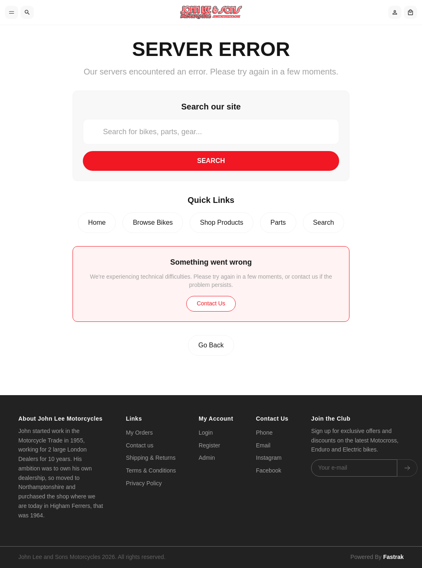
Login (206, 432)
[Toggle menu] (11, 12)
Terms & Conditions (151, 470)
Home (97, 222)
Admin (207, 457)
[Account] (394, 12)
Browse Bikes (153, 222)
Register (209, 445)
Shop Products (221, 222)
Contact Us (211, 303)
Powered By (376, 557)
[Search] (27, 12)
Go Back (210, 345)
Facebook (268, 470)
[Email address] (354, 468)
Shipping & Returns (151, 457)
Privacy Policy (144, 483)
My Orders (139, 432)
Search (211, 160)
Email (263, 445)
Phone (264, 432)
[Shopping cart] (410, 12)
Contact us (139, 445)
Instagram (268, 457)
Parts (278, 222)
